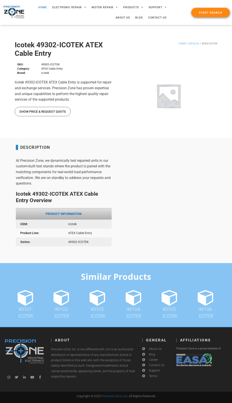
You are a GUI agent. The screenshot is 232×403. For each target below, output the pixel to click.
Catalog (193, 43)
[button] (210, 12)
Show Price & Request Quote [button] (42, 111)
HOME (42, 7)
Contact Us (157, 17)
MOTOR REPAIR (105, 7)
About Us (122, 17)
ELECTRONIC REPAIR (69, 7)
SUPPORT (158, 7)
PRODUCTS (133, 7)
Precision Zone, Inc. (115, 396)
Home (182, 43)
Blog (139, 17)
